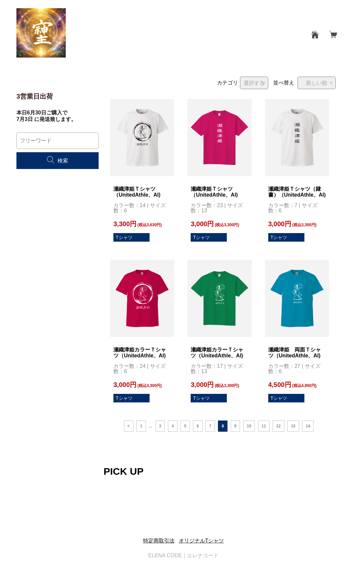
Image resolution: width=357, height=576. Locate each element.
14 (308, 426)
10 (249, 426)
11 (264, 426)
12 (278, 426)
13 (293, 426)
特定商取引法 (159, 540)
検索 (57, 160)
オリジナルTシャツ (201, 540)
